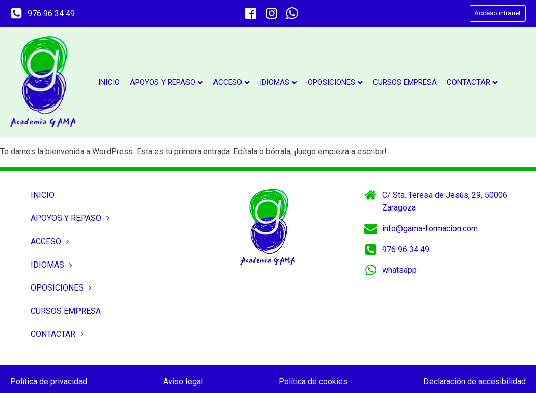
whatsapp (399, 270)
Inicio (109, 82)
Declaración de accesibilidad (474, 381)
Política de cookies (313, 381)
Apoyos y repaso (166, 82)
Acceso (231, 82)
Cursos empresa (405, 82)
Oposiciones (335, 82)
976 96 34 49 (51, 13)
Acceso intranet (497, 13)
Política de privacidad (48, 381)
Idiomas (278, 82)
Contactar (472, 82)
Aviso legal (183, 381)
